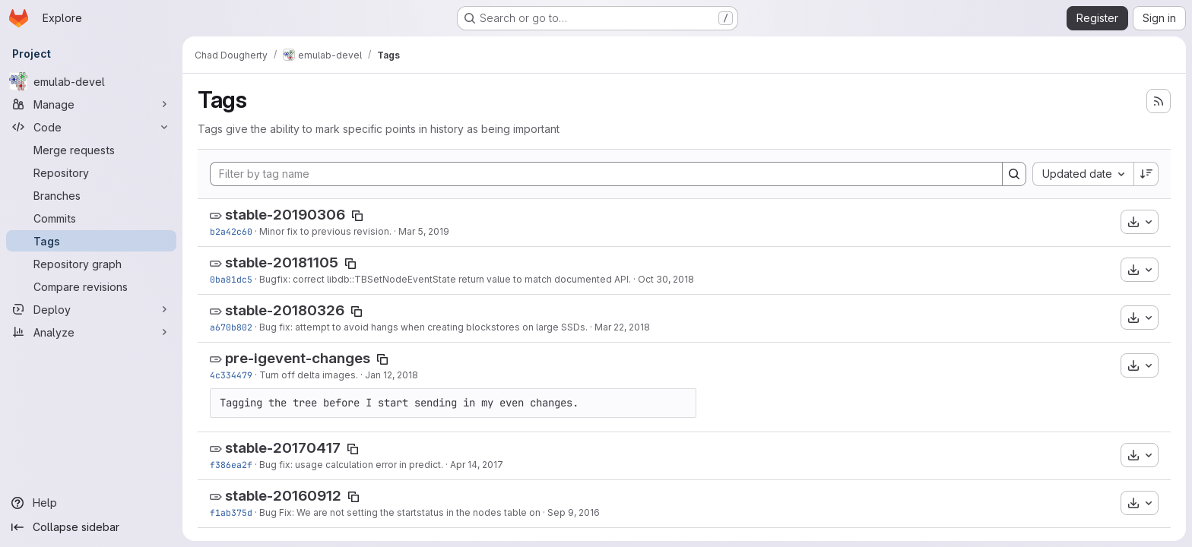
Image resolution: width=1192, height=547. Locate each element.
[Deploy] (91, 309)
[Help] (91, 503)
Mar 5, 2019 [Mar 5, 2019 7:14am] (423, 231)
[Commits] (91, 218)
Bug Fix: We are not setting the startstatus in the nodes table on (400, 512)
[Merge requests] (91, 149)
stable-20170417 (283, 448)
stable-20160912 (283, 495)
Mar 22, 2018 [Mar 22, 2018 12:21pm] (622, 327)
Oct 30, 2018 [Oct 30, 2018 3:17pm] (666, 279)
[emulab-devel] (91, 81)
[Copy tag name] (357, 216)
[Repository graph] (91, 263)
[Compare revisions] (91, 286)
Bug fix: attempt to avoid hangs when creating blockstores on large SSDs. (423, 327)
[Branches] (91, 195)
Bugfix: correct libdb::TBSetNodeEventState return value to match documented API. (445, 279)
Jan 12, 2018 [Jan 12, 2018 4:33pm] (391, 375)
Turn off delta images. (308, 375)
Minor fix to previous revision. (325, 231)
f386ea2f (231, 464)
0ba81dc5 (231, 279)
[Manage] (91, 104)
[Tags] (91, 240)
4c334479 (231, 375)
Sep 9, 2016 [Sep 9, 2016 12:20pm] (573, 512)
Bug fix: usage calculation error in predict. (351, 464)
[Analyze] (91, 332)
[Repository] (91, 172)
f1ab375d (231, 512)
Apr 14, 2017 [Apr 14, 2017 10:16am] (476, 464)
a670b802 (231, 327)
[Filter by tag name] (606, 174)
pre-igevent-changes (297, 358)
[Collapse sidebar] (91, 527)
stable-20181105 (281, 262)
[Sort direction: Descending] (1146, 174)
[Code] (91, 127)
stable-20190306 (285, 214)
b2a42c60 (231, 231)
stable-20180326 (284, 310)
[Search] (1014, 174)
